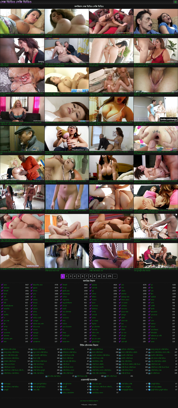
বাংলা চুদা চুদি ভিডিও (39, 387)
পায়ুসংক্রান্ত (65, 300)
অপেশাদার (95, 306)
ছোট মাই (94, 288)
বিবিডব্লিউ (154, 333)
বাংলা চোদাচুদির (126, 387)
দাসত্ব (5, 330)
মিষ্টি (5, 303)
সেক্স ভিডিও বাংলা (97, 393)
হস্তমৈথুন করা (125, 297)
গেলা (152, 321)
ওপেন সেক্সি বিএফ (97, 349)
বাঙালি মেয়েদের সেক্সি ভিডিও (101, 355)
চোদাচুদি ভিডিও (155, 384)
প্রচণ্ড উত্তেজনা (66, 327)
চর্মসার (35, 312)
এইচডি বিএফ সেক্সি (68, 349)
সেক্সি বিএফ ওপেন (9, 367)
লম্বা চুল (123, 336)
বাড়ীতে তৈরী (37, 318)
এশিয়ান (64, 297)
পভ (5, 312)
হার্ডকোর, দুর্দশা (8, 339)
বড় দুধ (64, 288)
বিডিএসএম (36, 327)
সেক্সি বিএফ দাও (38, 367)
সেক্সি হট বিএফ (125, 373)
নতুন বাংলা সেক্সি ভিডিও (40, 352)
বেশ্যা (152, 303)
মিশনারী (6, 291)
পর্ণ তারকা (124, 303)
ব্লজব (5, 285)
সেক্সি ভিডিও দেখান (68, 370)
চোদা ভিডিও (66, 390)
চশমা (63, 321)
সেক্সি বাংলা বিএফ (38, 364)
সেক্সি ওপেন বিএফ (9, 364)
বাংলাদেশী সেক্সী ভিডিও (40, 355)
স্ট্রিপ (152, 294)
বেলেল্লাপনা (36, 342)
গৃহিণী (123, 318)
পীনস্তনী (64, 285)
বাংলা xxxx (7, 384)
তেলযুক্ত (35, 321)
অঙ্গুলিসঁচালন (67, 303)
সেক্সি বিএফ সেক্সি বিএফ (128, 367)
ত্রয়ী (5, 297)
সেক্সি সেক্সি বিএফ (67, 373)
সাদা (122, 288)
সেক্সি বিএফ (65, 364)
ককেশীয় (6, 315)
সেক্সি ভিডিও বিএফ (127, 370)
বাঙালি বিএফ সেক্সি (68, 355)
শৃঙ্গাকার (35, 300)
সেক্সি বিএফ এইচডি (97, 364)
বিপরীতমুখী (65, 336)
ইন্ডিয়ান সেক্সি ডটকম (10, 349)
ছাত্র (122, 324)
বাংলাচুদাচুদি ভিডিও (127, 390)
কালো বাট (124, 321)
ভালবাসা (35, 339)
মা (4, 318)
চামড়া (152, 300)
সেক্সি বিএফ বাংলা (67, 367)
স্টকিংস (94, 297)
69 (4, 324)
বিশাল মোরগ (125, 300)
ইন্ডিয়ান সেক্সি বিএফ (39, 349)
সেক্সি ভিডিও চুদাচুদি (39, 370)
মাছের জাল (65, 342)
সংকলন (94, 300)
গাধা (122, 285)
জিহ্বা (64, 333)
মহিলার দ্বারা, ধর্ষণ (38, 324)
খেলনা (6, 300)
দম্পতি (94, 312)
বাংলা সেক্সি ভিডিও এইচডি (129, 352)
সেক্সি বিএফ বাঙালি (98, 367)
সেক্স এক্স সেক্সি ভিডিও (69, 361)
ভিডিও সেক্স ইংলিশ (68, 393)
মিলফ (5, 294)
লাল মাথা (124, 309)
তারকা (94, 318)
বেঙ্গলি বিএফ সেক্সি (97, 358)
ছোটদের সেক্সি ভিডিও (127, 349)
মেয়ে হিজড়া (154, 330)
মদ (63, 330)
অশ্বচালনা (6, 288)
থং (151, 318)
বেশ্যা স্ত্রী (94, 315)
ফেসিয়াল (124, 306)
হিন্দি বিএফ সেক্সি (82, 376)
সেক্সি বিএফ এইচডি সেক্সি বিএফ (130, 364)
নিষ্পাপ (35, 291)
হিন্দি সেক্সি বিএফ (112, 376)
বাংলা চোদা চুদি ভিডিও (39, 384)
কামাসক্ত (123, 294)
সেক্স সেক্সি (36, 390)
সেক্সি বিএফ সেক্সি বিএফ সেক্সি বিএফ (14, 370)
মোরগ (64, 315)
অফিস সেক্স (95, 333)
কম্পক (5, 327)
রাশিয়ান (94, 336)
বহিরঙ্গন (35, 309)
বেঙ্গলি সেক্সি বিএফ (127, 358)
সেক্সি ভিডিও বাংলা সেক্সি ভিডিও (101, 370)
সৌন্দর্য (94, 294)
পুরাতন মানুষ (95, 342)
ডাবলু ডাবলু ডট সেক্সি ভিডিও (160, 349)
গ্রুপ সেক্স (6, 321)
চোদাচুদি (6, 390)
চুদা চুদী (64, 387)
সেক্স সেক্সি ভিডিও (126, 361)
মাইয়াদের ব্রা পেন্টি (156, 336)
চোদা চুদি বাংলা (66, 384)
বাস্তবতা (153, 324)
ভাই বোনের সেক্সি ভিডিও (158, 358)
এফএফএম (154, 315)
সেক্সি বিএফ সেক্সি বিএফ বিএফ (160, 367)
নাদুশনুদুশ (35, 333)
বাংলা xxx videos (156, 387)
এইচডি (123, 291)
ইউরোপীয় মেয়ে (37, 285)
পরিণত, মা (154, 339)
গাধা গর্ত (123, 327)
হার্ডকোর (94, 285)
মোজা (152, 342)
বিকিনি (123, 330)
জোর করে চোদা (96, 384)
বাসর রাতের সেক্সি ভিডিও (11, 358)
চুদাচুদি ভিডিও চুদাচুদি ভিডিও (159, 390)
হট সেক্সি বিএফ (155, 373)
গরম (34, 297)
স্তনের (64, 339)
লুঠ (93, 291)
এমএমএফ (65, 318)
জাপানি (64, 306)
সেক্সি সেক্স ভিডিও (38, 373)
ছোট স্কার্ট (124, 342)
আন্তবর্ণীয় (6, 309)
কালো (93, 303)
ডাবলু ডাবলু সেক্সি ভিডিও (11, 352)
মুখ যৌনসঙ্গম (96, 327)
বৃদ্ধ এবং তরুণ (96, 339)
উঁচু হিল (94, 324)
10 (99, 276)
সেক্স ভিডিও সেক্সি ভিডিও (15, 2)
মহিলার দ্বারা (66, 294)
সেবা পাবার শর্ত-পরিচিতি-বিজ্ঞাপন (89, 401)
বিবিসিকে (94, 309)
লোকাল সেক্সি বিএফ (10, 361)
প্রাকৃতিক (153, 297)
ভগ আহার (95, 321)
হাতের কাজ (124, 312)
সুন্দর (34, 294)
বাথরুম (123, 339)
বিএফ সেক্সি (36, 358)
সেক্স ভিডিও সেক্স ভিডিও (11, 387)
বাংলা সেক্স (95, 390)
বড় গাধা (123, 333)
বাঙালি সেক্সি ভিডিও (157, 355)
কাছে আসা (154, 312)
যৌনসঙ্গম (6, 336)
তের (152, 291)
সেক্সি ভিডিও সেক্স (156, 370)
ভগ (152, 285)
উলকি (152, 309)
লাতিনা (64, 324)
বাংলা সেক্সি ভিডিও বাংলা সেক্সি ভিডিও (161, 352)
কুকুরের (35, 288)
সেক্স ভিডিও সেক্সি (97, 361)
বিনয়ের (35, 303)
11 (104, 276)
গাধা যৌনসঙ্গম (66, 312)
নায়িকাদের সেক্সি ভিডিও (69, 352)
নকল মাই (94, 330)
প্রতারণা (35, 336)
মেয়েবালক (7, 333)
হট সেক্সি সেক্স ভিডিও (54, 376)
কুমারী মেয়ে (65, 291)
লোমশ (35, 306)
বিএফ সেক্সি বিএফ (67, 358)
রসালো (153, 327)
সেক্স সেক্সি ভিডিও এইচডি (158, 361)
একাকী (153, 306)
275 (109, 276)
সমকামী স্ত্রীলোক (8, 306)
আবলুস (123, 315)
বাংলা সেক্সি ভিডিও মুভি (11, 355)
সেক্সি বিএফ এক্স (155, 364)
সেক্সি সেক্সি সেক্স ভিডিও (99, 373)
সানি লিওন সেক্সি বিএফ (40, 361)
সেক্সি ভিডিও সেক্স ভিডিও (11, 373)
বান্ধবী (64, 309)
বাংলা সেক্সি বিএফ (97, 352)
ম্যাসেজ (35, 330)
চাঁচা (152, 288)
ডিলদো (35, 315)
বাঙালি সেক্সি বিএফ (127, 355)
